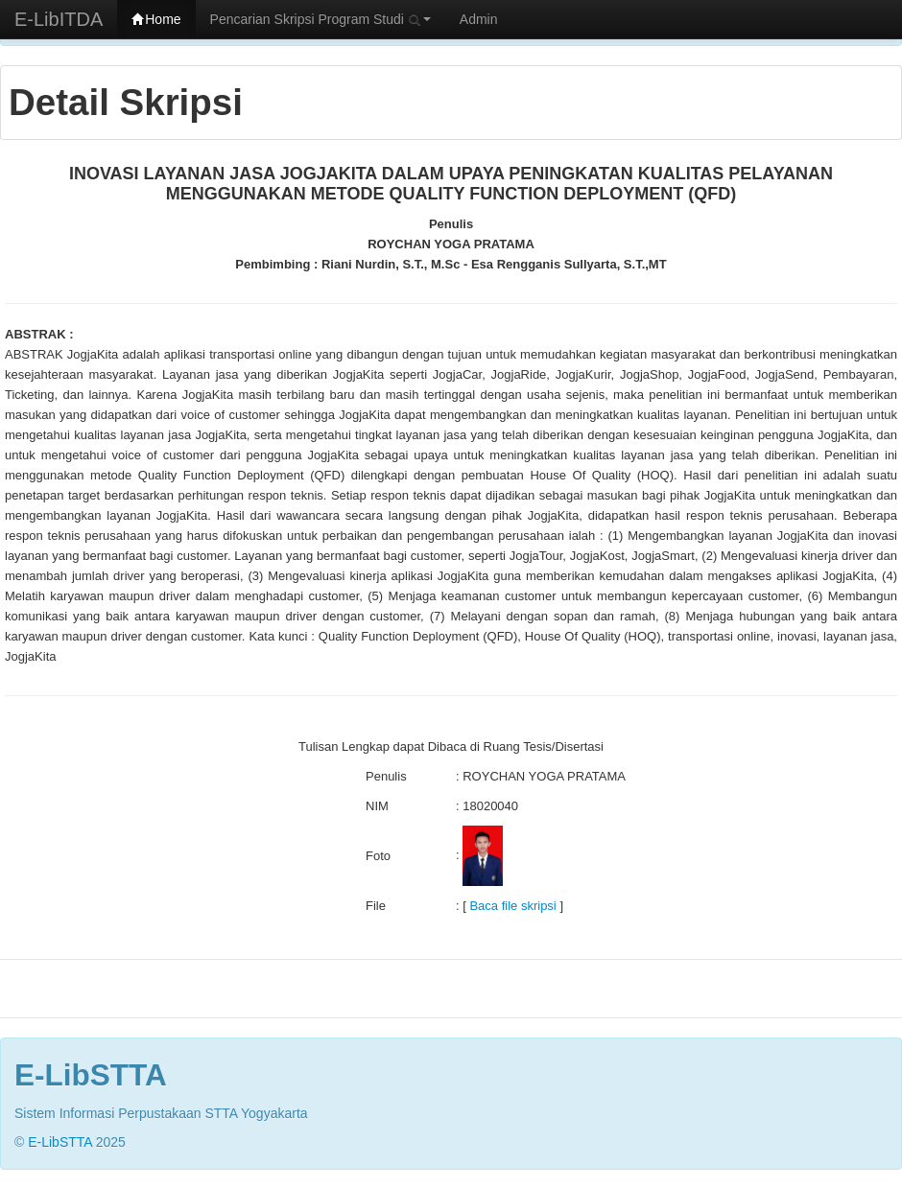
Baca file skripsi (512, 905)
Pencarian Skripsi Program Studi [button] (320, 19)
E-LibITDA (58, 19)
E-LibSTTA (60, 1142)
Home (155, 19)
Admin (479, 19)
